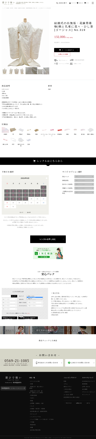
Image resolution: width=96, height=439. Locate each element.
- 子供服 (31, 422)
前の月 (21, 212)
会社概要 (84, 389)
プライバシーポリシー (88, 392)
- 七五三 (31, 398)
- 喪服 (31, 427)
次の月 (29, 212)
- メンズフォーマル (35, 416)
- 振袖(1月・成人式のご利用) (36, 387)
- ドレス (31, 406)
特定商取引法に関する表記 (71, 397)
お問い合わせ (86, 386)
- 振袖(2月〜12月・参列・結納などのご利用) (36, 391)
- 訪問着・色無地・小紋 (36, 403)
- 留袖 (31, 400)
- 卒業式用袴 (33, 395)
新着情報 (84, 384)
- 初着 (31, 384)
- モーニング (33, 414)
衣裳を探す (63, 3)
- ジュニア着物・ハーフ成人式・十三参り (41, 419)
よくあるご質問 (68, 394)
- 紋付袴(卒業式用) (35, 430)
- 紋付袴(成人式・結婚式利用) (38, 411)
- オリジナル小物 (34, 381)
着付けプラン (68, 386)
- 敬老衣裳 (32, 424)
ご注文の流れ (68, 389)
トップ (3, 8)
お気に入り (63, 54)
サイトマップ (86, 394)
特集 (65, 381)
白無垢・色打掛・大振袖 (11, 8)
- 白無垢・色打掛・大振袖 (37, 408)
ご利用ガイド (68, 392)
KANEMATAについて (88, 381)
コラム (66, 384)
